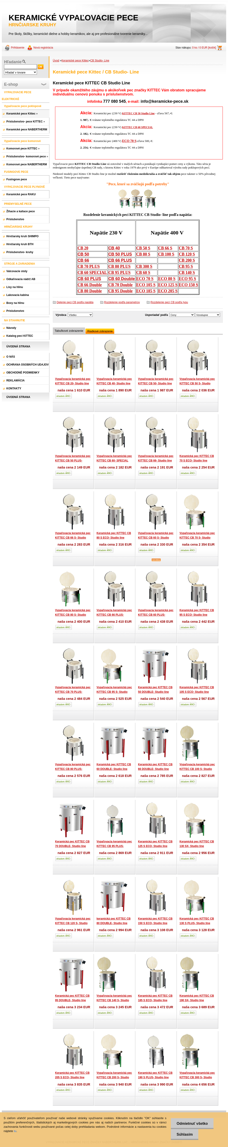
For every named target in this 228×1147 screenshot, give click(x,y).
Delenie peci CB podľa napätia (75, 302)
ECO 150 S (188, 285)
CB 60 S (143, 272)
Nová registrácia (43, 47)
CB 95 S (186, 266)
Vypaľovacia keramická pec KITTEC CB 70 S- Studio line (197, 538)
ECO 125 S (167, 285)
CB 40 (114, 248)
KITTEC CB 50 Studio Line (138, 113)
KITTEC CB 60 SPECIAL (137, 127)
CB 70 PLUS (89, 266)
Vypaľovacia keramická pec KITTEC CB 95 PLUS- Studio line (114, 846)
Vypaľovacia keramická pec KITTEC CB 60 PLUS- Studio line (155, 615)
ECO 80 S (166, 278)
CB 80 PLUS (119, 266)
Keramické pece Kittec (74, 60)
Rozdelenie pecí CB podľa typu (169, 302)
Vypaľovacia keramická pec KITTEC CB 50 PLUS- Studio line (72, 460)
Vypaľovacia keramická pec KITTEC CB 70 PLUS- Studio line (72, 692)
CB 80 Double (90, 291)
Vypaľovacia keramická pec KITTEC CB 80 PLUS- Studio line (72, 769)
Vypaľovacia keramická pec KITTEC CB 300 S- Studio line (197, 1077)
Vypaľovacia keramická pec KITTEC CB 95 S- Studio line (114, 692)
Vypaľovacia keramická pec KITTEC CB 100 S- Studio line (197, 769)
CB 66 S (165, 248)
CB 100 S (166, 254)
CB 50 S (143, 248)
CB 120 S (187, 254)
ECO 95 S (187, 278)
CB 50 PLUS (120, 254)
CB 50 (83, 254)
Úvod (56, 60)
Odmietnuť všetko (192, 1123)
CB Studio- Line (99, 60)
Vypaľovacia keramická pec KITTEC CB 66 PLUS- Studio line (114, 615)
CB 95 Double (120, 291)
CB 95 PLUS (119, 272)
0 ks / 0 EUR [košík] (204, 47)
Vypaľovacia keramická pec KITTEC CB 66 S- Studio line (72, 538)
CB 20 (83, 248)
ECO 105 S (145, 285)
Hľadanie (13, 62)
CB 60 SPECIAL (92, 272)
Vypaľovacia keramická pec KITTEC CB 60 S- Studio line (155, 538)
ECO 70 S (129, 141)
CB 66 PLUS (120, 260)
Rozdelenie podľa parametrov (122, 302)
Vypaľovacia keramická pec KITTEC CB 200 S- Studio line (114, 1077)
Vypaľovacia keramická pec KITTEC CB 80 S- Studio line (72, 615)
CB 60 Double (121, 278)
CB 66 (83, 260)
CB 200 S (187, 260)
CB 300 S (144, 266)
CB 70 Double (120, 285)
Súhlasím (185, 1134)
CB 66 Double (90, 285)
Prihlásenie (17, 47)
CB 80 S (143, 254)
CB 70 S (186, 248)
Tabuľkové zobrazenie (69, 330)
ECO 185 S (145, 291)
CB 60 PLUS (89, 278)
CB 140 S (187, 272)
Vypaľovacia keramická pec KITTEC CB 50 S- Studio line (197, 383)
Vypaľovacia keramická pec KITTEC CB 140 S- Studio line (114, 1000)
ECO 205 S (167, 291)
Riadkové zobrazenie (100, 331)
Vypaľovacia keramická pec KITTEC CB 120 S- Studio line (72, 923)
